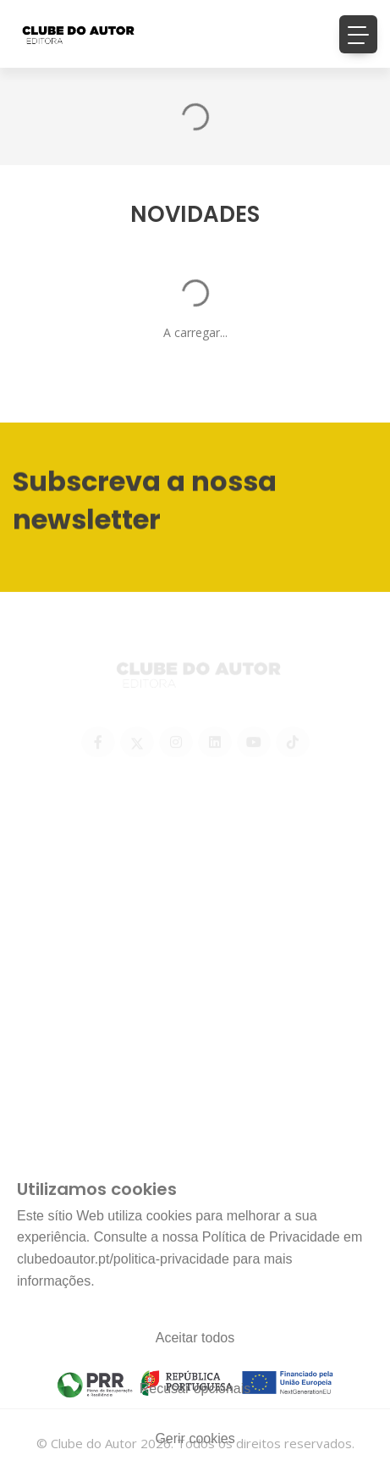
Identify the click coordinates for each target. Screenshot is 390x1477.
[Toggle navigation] (358, 34)
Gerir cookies (194, 1438)
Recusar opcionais (195, 1388)
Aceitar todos (195, 1337)
